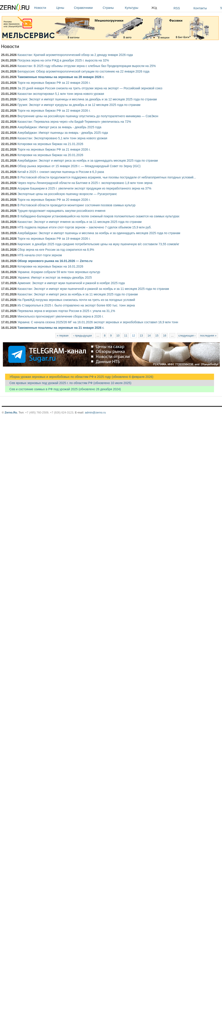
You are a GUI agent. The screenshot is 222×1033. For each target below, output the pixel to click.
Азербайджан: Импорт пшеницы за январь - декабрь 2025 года (62, 132)
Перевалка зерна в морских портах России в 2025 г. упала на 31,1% (66, 311)
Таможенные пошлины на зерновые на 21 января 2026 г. (60, 327)
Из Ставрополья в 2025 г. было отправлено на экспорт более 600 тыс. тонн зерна (76, 305)
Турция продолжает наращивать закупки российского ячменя (61, 210)
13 (141, 335)
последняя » (208, 335)
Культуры (137, 7)
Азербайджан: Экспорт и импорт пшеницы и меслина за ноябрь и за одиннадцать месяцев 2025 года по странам (98, 233)
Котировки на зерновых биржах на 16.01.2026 (50, 266)
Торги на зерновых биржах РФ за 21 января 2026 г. (54, 149)
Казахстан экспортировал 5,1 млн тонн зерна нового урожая (60, 94)
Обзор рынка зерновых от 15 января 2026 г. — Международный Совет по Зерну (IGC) (79, 166)
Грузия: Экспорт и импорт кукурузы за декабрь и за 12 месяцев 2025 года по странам (78, 105)
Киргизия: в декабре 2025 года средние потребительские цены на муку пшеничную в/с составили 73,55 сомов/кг (98, 244)
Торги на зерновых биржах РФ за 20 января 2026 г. (54, 199)
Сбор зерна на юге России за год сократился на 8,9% (55, 249)
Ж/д (154, 7)
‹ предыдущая (82, 335)
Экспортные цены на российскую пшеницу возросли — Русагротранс (67, 194)
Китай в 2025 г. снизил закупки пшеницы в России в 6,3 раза (60, 172)
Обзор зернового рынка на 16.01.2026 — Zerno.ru (55, 261)
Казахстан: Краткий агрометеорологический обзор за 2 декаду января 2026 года (75, 55)
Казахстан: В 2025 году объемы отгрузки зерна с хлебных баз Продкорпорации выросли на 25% (86, 66)
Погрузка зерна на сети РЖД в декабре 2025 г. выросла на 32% (63, 60)
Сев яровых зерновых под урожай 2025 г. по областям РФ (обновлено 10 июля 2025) (68, 383)
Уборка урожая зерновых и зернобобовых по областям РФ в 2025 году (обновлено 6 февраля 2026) (79, 377)
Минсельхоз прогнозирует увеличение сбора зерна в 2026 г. (60, 316)
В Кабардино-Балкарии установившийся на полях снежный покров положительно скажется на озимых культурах (98, 216)
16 (164, 335)
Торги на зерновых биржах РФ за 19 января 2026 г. (54, 238)
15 (156, 335)
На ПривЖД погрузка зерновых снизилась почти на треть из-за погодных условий (76, 300)
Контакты (200, 8)
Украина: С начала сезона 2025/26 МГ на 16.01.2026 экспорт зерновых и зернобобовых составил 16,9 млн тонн (97, 322)
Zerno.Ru (11, 412)
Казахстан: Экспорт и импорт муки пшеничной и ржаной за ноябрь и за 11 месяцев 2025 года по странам (93, 289)
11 (125, 335)
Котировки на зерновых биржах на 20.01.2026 (50, 155)
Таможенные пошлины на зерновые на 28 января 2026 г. (60, 77)
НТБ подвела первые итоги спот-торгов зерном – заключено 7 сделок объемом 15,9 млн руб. (84, 227)
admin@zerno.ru (95, 412)
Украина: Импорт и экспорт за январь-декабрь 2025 (54, 277)
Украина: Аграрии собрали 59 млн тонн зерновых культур (58, 272)
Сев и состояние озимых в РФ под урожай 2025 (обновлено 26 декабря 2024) (63, 389)
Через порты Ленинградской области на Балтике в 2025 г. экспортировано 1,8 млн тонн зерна (84, 183)
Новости (44, 7)
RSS (177, 8)
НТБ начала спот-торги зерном (39, 255)
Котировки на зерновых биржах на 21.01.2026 (50, 144)
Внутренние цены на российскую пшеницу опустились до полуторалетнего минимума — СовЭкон (87, 116)
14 (149, 335)
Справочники (87, 7)
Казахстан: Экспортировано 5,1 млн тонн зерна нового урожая (62, 138)
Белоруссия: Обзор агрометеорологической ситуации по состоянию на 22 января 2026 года (83, 71)
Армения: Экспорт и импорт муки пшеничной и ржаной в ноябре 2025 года (71, 283)
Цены (64, 7)
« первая (63, 335)
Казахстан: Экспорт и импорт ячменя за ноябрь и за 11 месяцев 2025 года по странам (79, 222)
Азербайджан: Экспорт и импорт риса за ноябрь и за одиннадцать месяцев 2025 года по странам (87, 160)
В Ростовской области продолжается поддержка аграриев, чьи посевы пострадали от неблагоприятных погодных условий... (106, 177)
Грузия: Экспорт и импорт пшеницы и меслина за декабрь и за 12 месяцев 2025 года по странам (87, 99)
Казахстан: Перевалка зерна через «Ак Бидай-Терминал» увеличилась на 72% (74, 121)
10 (118, 335)
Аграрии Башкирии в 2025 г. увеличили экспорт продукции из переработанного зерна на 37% (84, 188)
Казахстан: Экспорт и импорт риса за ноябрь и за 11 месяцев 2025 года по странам (77, 294)
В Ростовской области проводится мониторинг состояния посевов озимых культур (76, 205)
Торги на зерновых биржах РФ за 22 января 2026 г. (54, 82)
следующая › (186, 335)
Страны (113, 7)
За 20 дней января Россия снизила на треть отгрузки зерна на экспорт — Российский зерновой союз (89, 88)
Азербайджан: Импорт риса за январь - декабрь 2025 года (59, 127)
